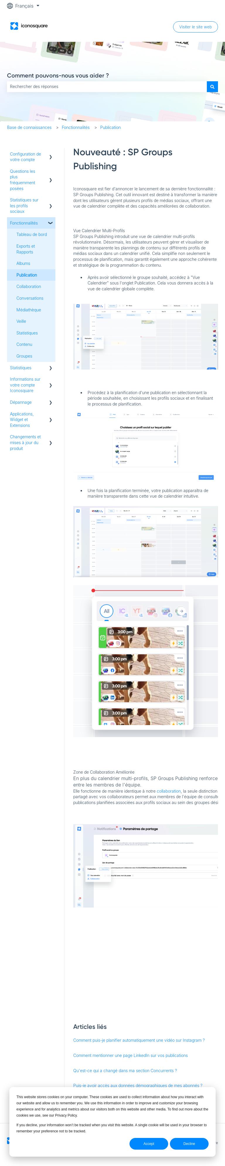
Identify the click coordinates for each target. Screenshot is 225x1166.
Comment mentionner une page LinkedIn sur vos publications (130, 1055)
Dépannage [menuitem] (21, 402)
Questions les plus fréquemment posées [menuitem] (22, 180)
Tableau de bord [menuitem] (31, 234)
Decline (189, 1144)
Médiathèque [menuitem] (28, 309)
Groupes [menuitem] (24, 355)
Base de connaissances (29, 127)
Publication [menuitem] (26, 274)
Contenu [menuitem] (24, 344)
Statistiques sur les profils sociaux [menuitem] (24, 205)
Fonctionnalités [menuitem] (24, 222)
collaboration (169, 791)
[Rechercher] (212, 86)
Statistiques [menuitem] (27, 332)
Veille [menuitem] (21, 321)
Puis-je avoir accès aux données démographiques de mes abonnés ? (137, 1085)
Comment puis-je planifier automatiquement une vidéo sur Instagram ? (139, 1040)
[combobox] (107, 86)
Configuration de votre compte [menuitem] (25, 156)
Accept (149, 1144)
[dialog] (112, 1122)
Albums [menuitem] (23, 263)
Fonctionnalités (76, 127)
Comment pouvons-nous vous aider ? (58, 75)
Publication (110, 127)
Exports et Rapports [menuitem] (25, 249)
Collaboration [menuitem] (28, 286)
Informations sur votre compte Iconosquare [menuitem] (25, 385)
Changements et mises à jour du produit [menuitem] (25, 442)
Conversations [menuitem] (29, 298)
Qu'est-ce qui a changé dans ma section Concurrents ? (125, 1070)
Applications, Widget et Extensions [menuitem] (22, 419)
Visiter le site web (195, 27)
